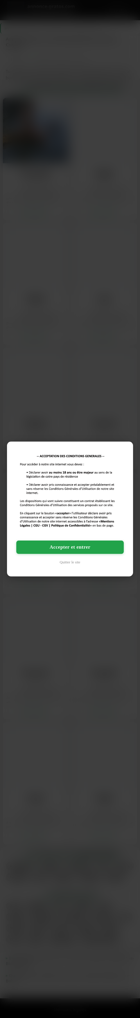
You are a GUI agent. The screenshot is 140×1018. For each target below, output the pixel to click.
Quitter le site (70, 562)
